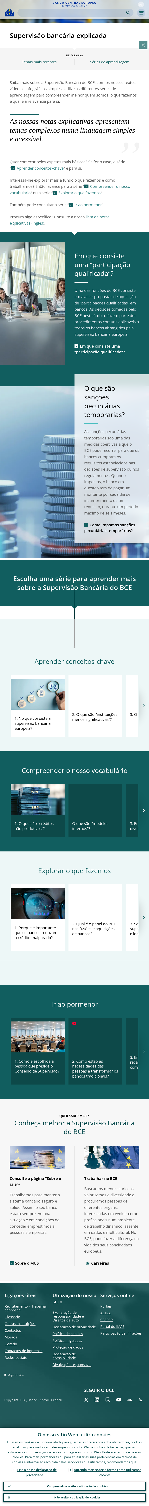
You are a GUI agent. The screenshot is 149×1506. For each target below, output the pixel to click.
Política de (68, 1333)
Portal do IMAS (112, 1326)
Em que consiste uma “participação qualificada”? (99, 349)
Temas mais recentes (39, 62)
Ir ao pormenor (88, 204)
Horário (11, 1344)
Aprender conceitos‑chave (40, 168)
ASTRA (105, 1313)
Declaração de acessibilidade (64, 1356)
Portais (106, 1306)
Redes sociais (16, 1357)
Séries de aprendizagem (109, 62)
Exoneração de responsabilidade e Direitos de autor (68, 1316)
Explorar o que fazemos (79, 192)
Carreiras (100, 1263)
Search (128, 12)
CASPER (106, 1319)
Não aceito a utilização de (77, 1497)
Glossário (12, 1317)
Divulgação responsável (72, 1364)
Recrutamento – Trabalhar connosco (26, 1308)
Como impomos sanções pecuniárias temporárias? (109, 527)
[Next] (143, 705)
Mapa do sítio (16, 1375)
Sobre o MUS (27, 1263)
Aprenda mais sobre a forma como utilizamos (107, 1472)
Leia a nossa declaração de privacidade (37, 1472)
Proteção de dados (68, 1347)
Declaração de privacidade (74, 1327)
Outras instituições (20, 1323)
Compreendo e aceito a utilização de (77, 1486)
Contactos (13, 1330)
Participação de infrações (121, 1333)
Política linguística (67, 1340)
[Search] (72, 12)
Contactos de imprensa (23, 1350)
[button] (141, 4)
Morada (11, 1337)
